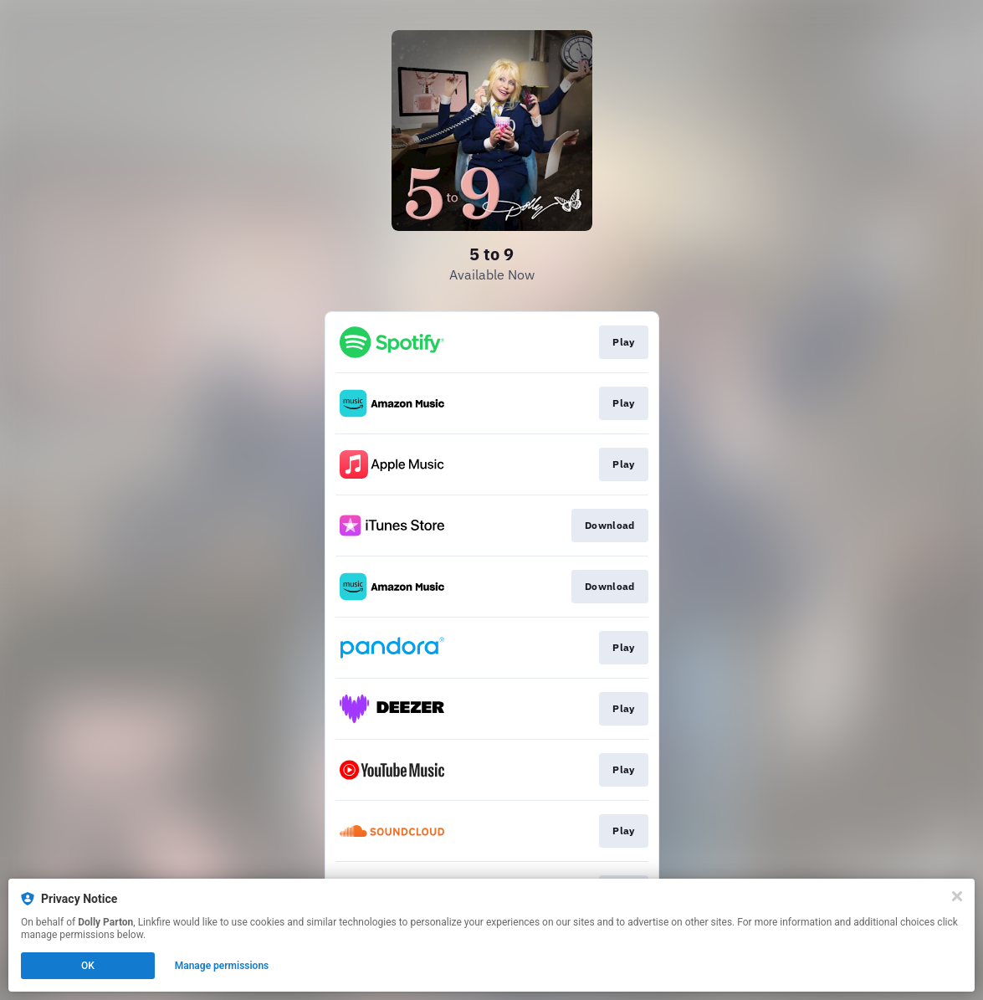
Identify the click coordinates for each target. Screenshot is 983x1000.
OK (88, 966)
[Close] (957, 896)
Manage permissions (222, 966)
